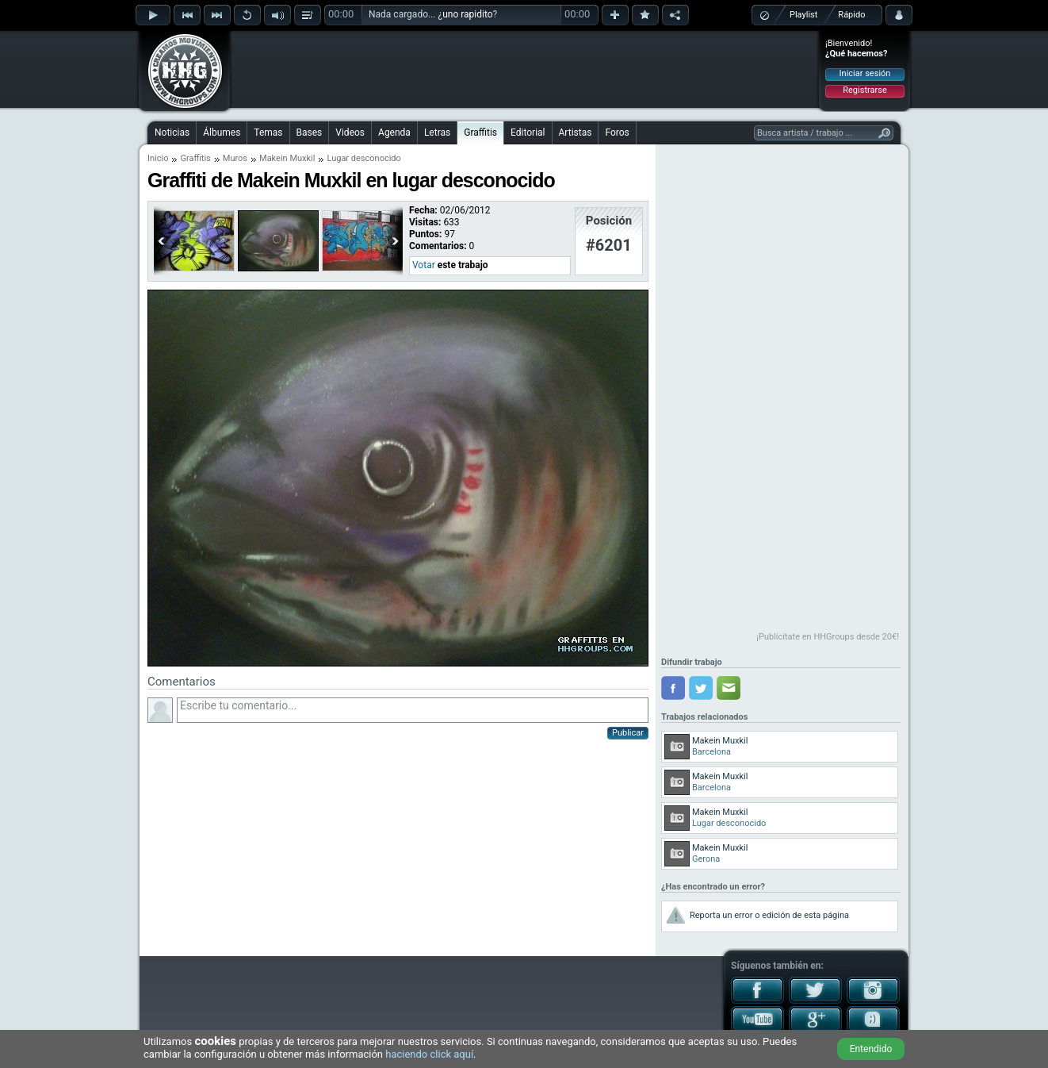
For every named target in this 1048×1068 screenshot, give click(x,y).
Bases (309, 132)
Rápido (851, 15)
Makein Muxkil (287, 158)
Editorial (528, 132)
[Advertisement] (524, 69)
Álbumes (221, 132)
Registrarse (864, 90)
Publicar (628, 733)
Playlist (803, 15)
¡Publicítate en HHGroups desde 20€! (827, 637)
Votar (423, 265)
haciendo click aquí (429, 1054)
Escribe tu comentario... (412, 710)
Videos (350, 132)
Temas (268, 132)
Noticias (172, 132)
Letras (437, 132)
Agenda (394, 132)
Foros (617, 132)
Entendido (871, 1049)
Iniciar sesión (865, 73)
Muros (235, 158)
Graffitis (480, 132)
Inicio (157, 158)
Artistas (575, 132)
